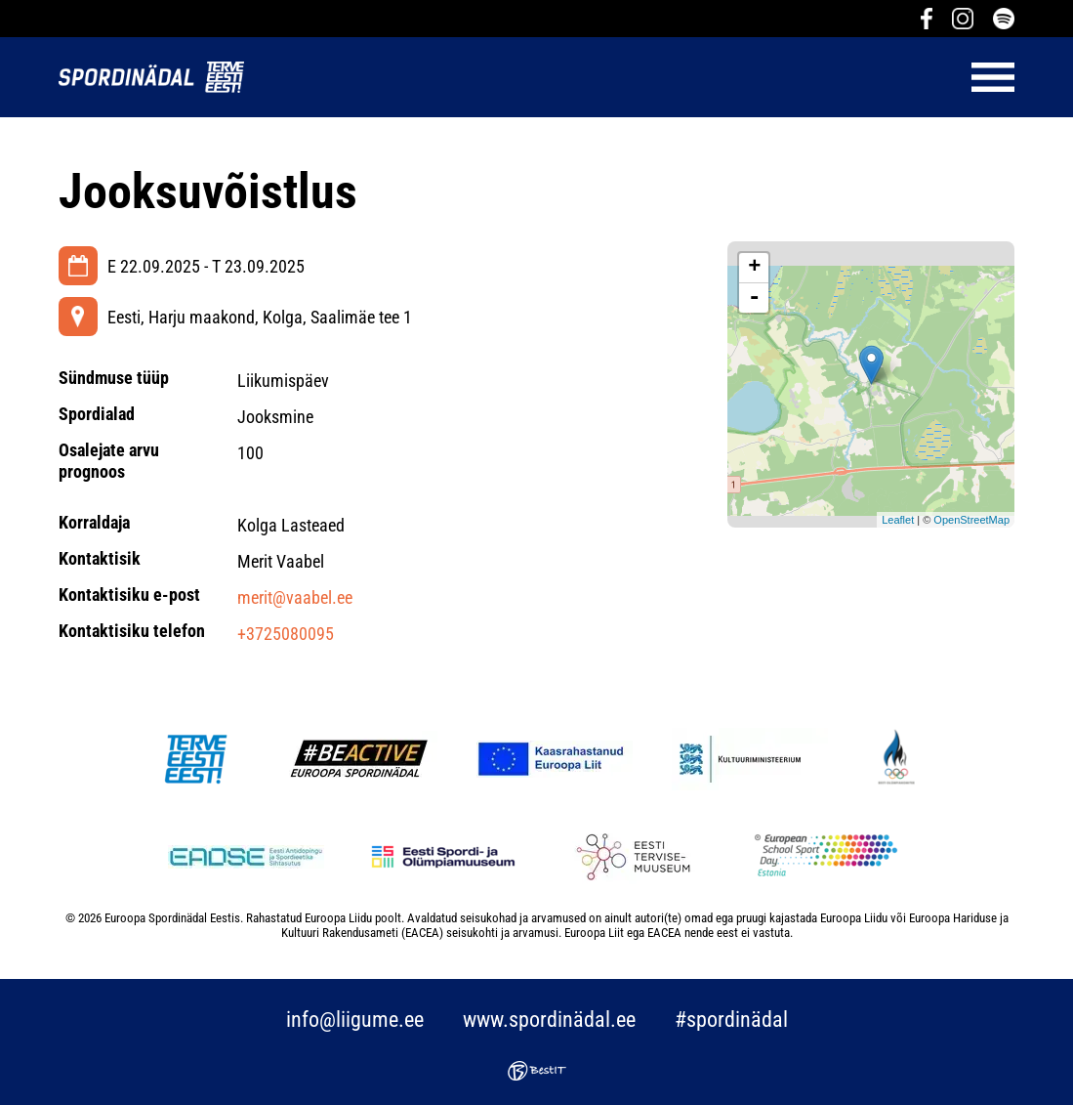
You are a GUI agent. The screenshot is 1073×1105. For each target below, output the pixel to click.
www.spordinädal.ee (549, 1019)
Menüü (639, 77)
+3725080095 (285, 633)
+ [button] (754, 267)
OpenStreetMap (971, 520)
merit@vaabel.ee (294, 597)
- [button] (755, 298)
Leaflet (898, 520)
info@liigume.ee (355, 1019)
